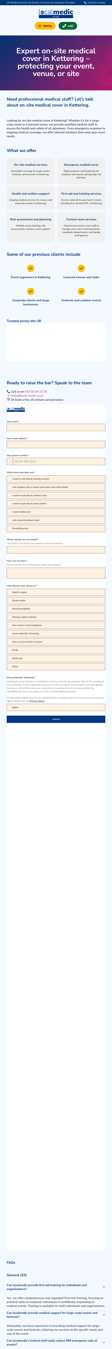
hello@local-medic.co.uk (27, 396)
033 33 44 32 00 (36, 392)
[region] (56, 342)
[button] (45, 26)
